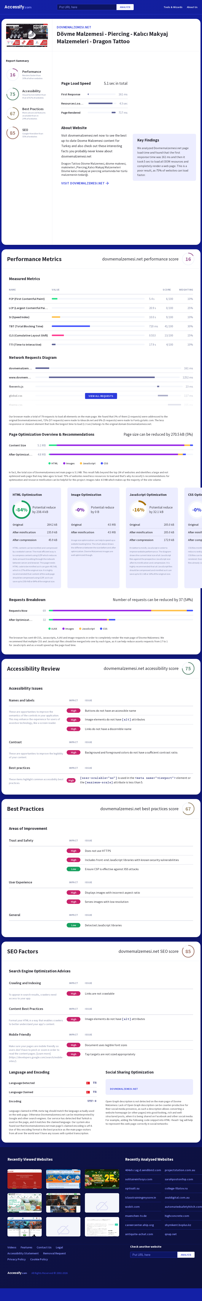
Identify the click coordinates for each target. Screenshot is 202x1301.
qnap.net (171, 1234)
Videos (11, 1247)
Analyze (125, 7)
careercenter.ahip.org (139, 1225)
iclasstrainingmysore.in (140, 1197)
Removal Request (54, 1253)
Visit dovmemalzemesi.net (85, 183)
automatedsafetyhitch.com (183, 1206)
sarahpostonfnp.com (179, 1179)
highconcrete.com (177, 1216)
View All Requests (101, 396)
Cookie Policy (39, 1259)
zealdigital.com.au (177, 1197)
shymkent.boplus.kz (178, 1225)
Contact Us (44, 1247)
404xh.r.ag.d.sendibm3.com (143, 1170)
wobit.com (132, 1206)
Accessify (17, 7)
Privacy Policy (16, 1259)
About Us (192, 7)
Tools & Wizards (173, 7)
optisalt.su (132, 1188)
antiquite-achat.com (139, 1234)
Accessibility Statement (23, 1253)
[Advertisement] (121, 64)
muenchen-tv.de (136, 1216)
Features (26, 1247)
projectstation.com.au (180, 1170)
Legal (59, 1247)
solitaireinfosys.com (138, 1179)
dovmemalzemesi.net (74, 27)
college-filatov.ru (176, 1188)
